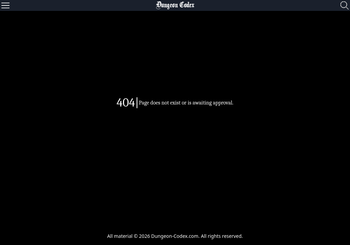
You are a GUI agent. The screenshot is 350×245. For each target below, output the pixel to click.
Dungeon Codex (175, 5)
